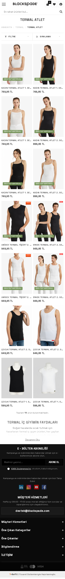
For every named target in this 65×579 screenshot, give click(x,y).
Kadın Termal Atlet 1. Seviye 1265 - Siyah (16, 192)
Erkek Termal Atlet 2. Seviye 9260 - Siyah (48, 244)
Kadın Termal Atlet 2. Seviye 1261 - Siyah (48, 140)
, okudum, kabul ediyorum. (32, 468)
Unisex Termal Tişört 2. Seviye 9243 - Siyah (16, 244)
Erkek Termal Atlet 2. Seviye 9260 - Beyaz (48, 297)
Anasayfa (6, 27)
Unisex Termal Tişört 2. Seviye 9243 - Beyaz (16, 297)
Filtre (17, 36)
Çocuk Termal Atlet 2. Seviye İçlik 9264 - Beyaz (48, 349)
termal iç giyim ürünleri (32, 431)
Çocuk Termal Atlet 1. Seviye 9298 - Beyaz (48, 401)
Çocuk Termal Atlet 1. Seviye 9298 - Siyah (16, 401)
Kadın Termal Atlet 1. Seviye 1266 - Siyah (48, 88)
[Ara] (61, 12)
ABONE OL (54, 462)
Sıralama (48, 36)
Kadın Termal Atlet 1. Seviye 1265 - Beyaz (16, 140)
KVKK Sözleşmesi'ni (21, 468)
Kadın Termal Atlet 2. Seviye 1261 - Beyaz (48, 192)
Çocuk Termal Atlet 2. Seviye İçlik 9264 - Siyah (16, 349)
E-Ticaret (22, 574)
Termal (19, 27)
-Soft (13, 574)
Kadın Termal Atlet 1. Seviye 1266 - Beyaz (16, 88)
